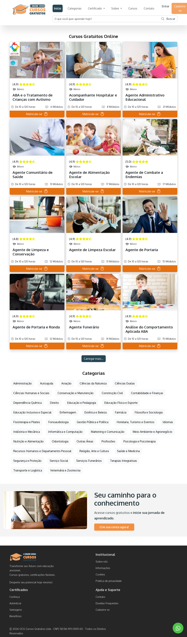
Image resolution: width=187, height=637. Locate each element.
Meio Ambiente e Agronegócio (152, 431)
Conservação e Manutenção (76, 393)
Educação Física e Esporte (121, 403)
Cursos (132, 8)
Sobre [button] (115, 8)
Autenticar (15, 603)
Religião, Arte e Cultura (94, 451)
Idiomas (168, 422)
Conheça (15, 596)
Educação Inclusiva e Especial (32, 412)
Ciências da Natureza (93, 383)
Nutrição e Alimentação (28, 441)
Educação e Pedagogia (81, 403)
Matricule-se (37, 114)
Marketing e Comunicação (107, 431)
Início (57, 8)
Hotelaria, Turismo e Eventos (135, 422)
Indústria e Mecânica (26, 431)
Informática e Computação (65, 431)
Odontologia (60, 441)
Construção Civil (112, 393)
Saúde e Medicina (128, 451)
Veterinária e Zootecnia (65, 470)
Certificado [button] (95, 8)
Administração (22, 383)
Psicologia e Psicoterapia (139, 441)
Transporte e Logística (27, 470)
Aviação (66, 383)
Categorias (74, 8)
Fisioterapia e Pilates (26, 422)
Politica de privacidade (109, 580)
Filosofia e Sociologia (149, 412)
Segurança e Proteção (27, 460)
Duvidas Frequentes (107, 603)
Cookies (100, 574)
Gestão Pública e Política (92, 422)
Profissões (108, 441)
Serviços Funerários (89, 460)
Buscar (168, 19)
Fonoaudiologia (58, 422)
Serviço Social (59, 460)
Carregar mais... (93, 358)
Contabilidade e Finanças (147, 393)
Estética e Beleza (95, 412)
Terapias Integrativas (123, 460)
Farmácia (120, 412)
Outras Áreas (85, 441)
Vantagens (16, 609)
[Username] (106, 19)
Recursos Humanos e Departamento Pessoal (42, 451)
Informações (103, 568)
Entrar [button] (165, 6)
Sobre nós (102, 561)
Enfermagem (68, 412)
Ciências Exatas (125, 383)
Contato (149, 8)
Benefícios (16, 616)
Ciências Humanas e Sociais (31, 393)
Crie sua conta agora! (114, 527)
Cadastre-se (103, 609)
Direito (54, 403)
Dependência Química (27, 403)
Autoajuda (46, 383)
